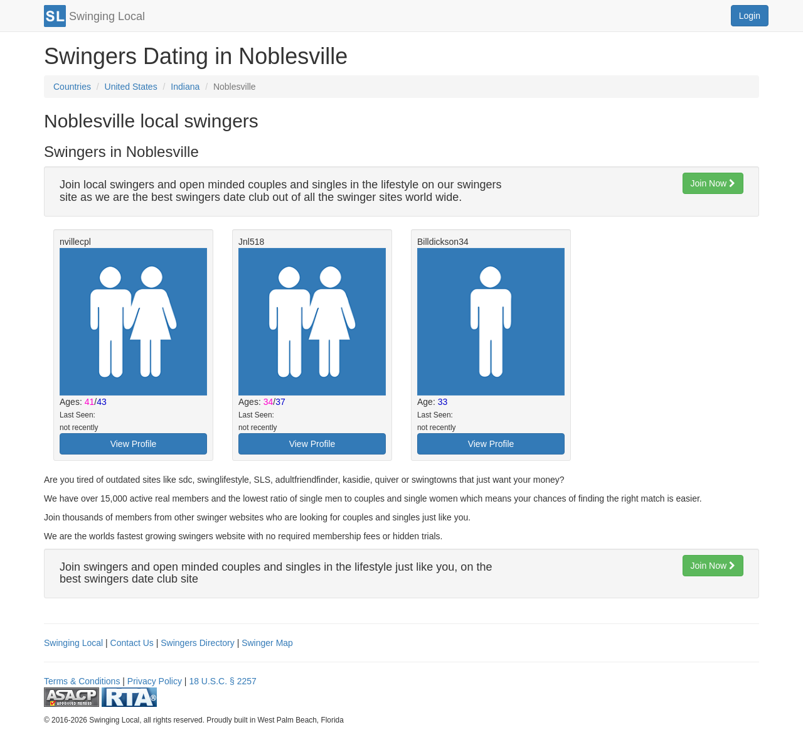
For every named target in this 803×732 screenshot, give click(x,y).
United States (131, 87)
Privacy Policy (154, 681)
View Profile (133, 444)
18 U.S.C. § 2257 (222, 681)
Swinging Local (73, 643)
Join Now (713, 183)
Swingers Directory (197, 643)
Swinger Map (267, 643)
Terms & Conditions (82, 681)
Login (749, 16)
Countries (72, 87)
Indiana (185, 87)
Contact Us (132, 643)
